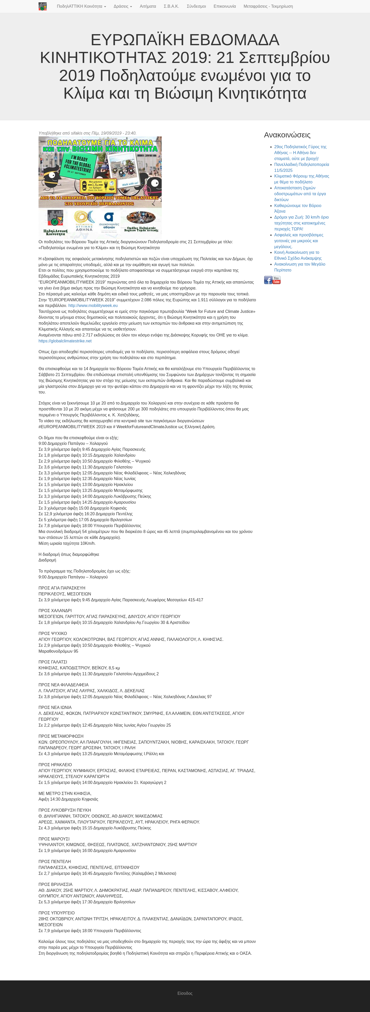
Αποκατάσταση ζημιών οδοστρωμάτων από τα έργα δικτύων (300, 194)
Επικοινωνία (225, 6)
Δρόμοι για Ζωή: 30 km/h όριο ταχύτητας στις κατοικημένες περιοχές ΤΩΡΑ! (301, 223)
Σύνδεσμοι (196, 6)
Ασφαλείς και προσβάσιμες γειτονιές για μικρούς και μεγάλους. (298, 241)
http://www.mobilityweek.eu (93, 305)
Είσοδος (185, 993)
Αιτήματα (148, 6)
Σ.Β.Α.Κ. (171, 6)
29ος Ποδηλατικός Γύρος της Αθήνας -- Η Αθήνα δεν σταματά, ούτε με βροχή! (300, 153)
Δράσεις (123, 6)
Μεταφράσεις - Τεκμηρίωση (268, 6)
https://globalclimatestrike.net (65, 341)
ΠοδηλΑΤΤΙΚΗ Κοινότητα (81, 6)
